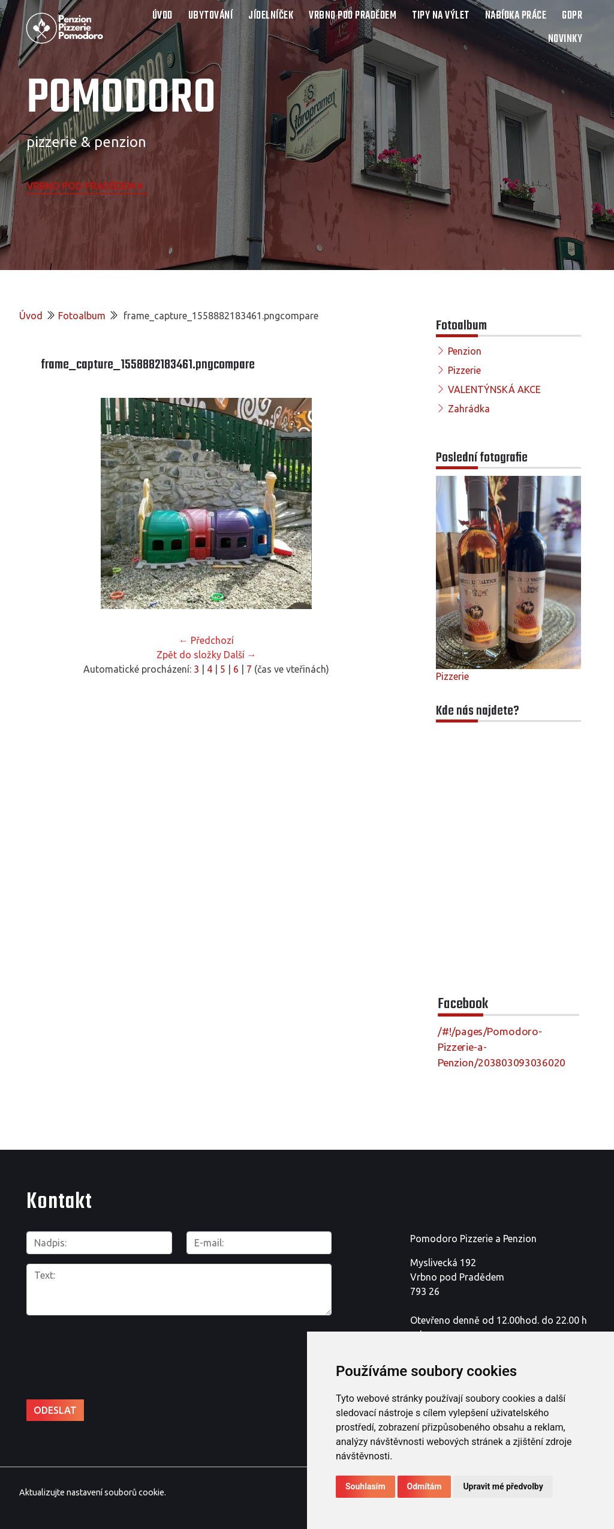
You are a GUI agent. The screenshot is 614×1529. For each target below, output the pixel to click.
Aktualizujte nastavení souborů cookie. (92, 1492)
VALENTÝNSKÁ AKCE (494, 389)
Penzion (464, 351)
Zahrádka (469, 408)
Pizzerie (464, 370)
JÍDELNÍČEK (270, 16)
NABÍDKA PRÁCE (516, 16)
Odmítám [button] (424, 1486)
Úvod (162, 16)
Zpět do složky (188, 654)
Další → (240, 654)
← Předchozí (206, 640)
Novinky (565, 39)
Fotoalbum (82, 315)
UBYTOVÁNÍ (210, 16)
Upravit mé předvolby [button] (503, 1486)
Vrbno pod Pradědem (85, 185)
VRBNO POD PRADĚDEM (352, 16)
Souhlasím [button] (365, 1486)
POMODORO (121, 99)
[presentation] (90, 1343)
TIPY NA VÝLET (440, 16)
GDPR (572, 16)
